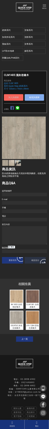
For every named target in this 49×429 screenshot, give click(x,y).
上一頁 (24, 339)
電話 (36, 424)
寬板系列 (6, 44)
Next (44, 138)
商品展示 (31, 412)
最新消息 (18, 412)
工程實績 (31, 416)
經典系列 (6, 30)
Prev (5, 138)
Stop (25, 162)
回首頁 (12, 424)
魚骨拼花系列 (8, 37)
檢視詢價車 (34, 97)
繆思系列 (28, 51)
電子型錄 (18, 416)
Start (23, 162)
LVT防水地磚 (8, 51)
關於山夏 (18, 408)
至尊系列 (28, 44)
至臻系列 (28, 30)
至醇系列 (28, 37)
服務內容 (31, 408)
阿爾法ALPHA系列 (10, 58)
